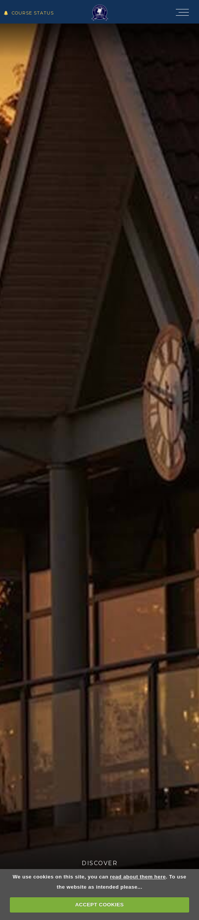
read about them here (138, 877)
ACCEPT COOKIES (99, 904)
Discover (99, 863)
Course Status (29, 13)
